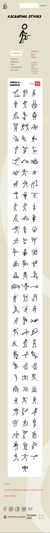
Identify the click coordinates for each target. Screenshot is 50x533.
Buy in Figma (11, 495)
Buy (37, 83)
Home (7, 484)
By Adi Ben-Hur (41, 516)
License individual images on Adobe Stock (24, 490)
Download (16, 53)
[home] (4, 6)
